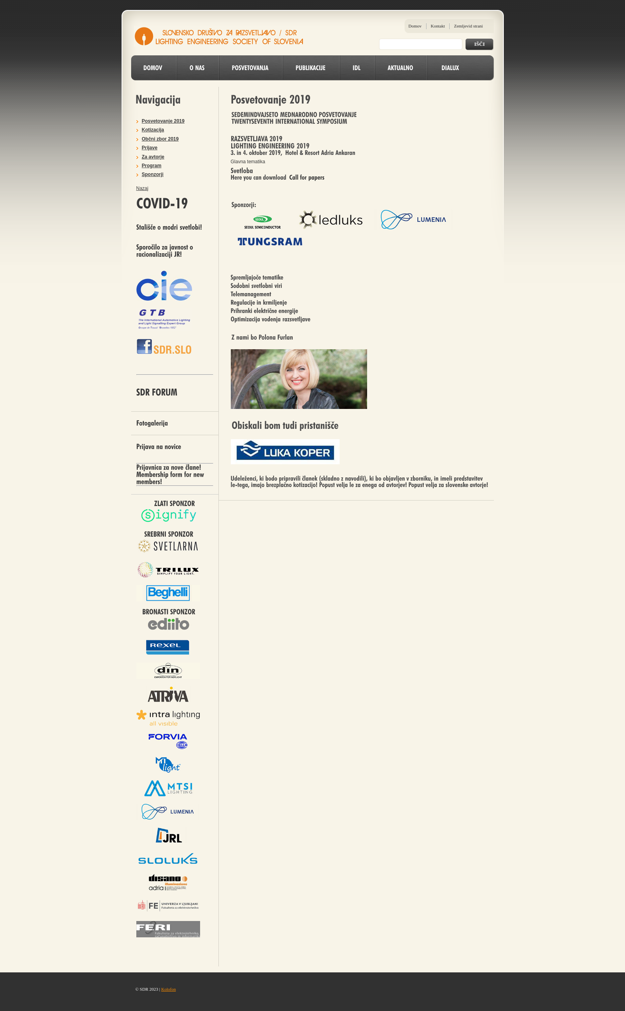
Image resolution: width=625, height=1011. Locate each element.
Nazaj (142, 188)
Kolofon (168, 989)
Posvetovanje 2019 (163, 121)
